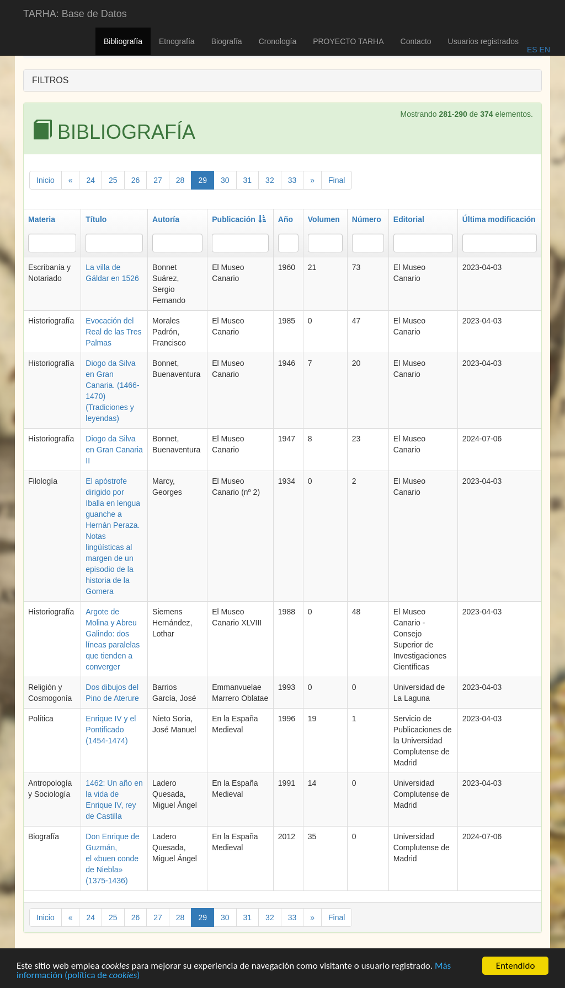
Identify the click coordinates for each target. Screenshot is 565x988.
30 (225, 180)
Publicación (239, 219)
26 (135, 180)
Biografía (226, 41)
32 (269, 180)
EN (543, 49)
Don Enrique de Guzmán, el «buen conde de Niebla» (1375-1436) (112, 858)
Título (96, 219)
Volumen (324, 219)
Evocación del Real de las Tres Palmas (113, 331)
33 (292, 180)
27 (157, 180)
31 (247, 180)
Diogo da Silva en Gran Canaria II (114, 449)
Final (336, 180)
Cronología (278, 41)
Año (285, 219)
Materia (41, 219)
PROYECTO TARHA (348, 41)
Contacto (416, 41)
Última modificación (499, 219)
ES (532, 49)
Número (366, 219)
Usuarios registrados (483, 41)
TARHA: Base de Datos (75, 13)
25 (113, 180)
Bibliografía (123, 41)
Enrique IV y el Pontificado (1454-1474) (111, 729)
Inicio (45, 180)
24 (90, 180)
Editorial (408, 219)
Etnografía (177, 41)
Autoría (165, 219)
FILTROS (50, 80)
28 (180, 180)
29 (202, 180)
